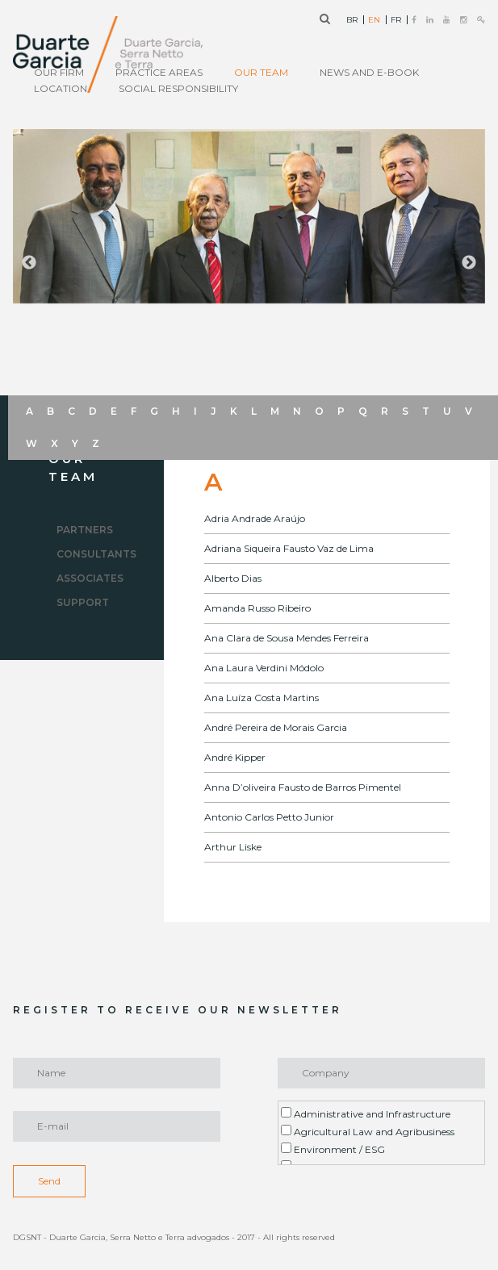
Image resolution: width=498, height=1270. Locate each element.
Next (469, 263)
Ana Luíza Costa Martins (261, 697)
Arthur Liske (233, 847)
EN (374, 20)
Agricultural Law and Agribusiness (367, 1131)
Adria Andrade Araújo (254, 518)
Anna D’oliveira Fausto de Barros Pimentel (302, 787)
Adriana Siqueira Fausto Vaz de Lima (289, 548)
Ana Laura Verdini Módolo (264, 668)
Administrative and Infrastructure (365, 1113)
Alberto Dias (233, 578)
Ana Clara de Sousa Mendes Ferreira (286, 638)
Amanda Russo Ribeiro (257, 608)
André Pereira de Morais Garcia (275, 727)
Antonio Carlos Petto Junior (269, 817)
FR (396, 20)
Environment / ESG (333, 1149)
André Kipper (235, 757)
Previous (29, 263)
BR (352, 20)
